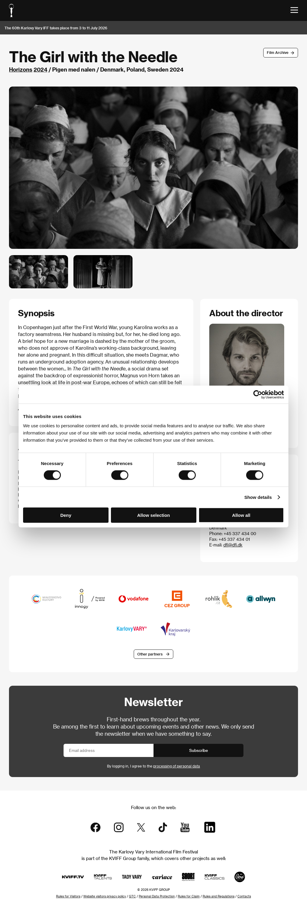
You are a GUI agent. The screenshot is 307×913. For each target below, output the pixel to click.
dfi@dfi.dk (233, 544)
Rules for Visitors (68, 896)
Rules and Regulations (218, 896)
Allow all (241, 515)
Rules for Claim (189, 896)
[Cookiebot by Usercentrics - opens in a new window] (257, 394)
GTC (132, 896)
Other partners (149, 654)
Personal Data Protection (157, 896)
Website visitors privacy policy (104, 896)
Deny (65, 515)
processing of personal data (176, 766)
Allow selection (153, 515)
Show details (258, 496)
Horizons (20, 69)
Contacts (244, 896)
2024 (40, 69)
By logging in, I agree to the (153, 766)
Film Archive (277, 52)
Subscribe (198, 750)
